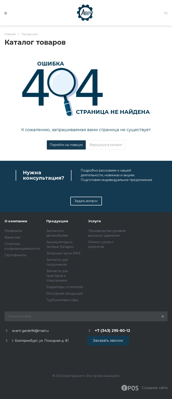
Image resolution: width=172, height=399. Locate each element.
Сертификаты (15, 255)
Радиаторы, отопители (64, 287)
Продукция (57, 221)
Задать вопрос (86, 201)
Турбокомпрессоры (62, 300)
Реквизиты (13, 231)
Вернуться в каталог (106, 145)
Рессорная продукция (64, 293)
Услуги (94, 221)
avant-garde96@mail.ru (30, 331)
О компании (15, 221)
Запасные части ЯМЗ (63, 253)
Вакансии (12, 237)
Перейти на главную (66, 145)
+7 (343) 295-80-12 (112, 330)
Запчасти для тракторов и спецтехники (57, 275)
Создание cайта (144, 388)
